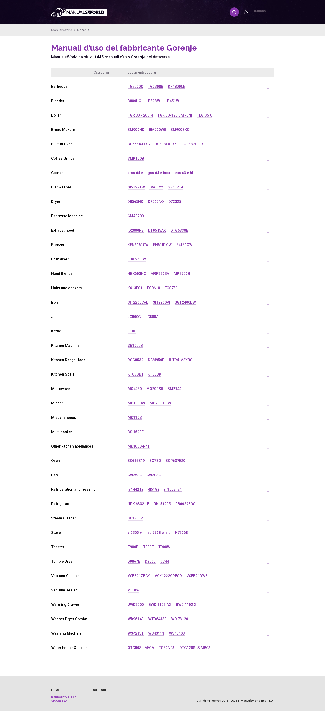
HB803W (153, 101)
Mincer (57, 403)
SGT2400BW (185, 302)
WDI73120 (180, 619)
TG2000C (135, 86)
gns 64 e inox (159, 173)
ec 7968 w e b (159, 532)
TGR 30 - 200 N (140, 115)
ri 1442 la (135, 489)
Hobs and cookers (67, 288)
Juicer (56, 317)
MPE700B (182, 273)
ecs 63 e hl (184, 173)
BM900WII (157, 129)
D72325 (175, 201)
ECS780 (171, 288)
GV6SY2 (156, 187)
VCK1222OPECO (169, 576)
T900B (133, 547)
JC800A (152, 317)
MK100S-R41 (139, 446)
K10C (132, 331)
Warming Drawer (65, 604)
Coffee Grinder (64, 158)
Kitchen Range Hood (68, 360)
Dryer (56, 201)
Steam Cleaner (63, 518)
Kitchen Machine (65, 345)
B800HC (134, 101)
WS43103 (177, 633)
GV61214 (175, 187)
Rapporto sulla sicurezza (64, 699)
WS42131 (136, 633)
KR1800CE (177, 86)
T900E (148, 547)
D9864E (134, 561)
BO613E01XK (166, 144)
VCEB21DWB (198, 576)
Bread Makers (63, 129)
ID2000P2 (136, 230)
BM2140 (175, 388)
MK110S (135, 417)
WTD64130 (157, 619)
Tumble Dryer (62, 561)
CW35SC (135, 475)
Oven (55, 460)
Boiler (56, 115)
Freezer (57, 245)
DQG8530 (136, 360)
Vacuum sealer (64, 590)
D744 (165, 561)
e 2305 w (135, 532)
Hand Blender (62, 273)
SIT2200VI (161, 302)
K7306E (181, 532)
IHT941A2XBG (181, 360)
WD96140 (136, 619)
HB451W (172, 101)
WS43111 (156, 633)
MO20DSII (154, 388)
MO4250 (135, 388)
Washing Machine (66, 633)
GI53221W (136, 187)
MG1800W (136, 403)
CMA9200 (136, 216)
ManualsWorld (61, 30)
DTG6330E (180, 230)
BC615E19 (136, 460)
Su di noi (99, 690)
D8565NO (136, 201)
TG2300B (156, 86)
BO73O (155, 460)
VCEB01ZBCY (139, 576)
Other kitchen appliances (72, 446)
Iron (54, 302)
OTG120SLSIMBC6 (195, 648)
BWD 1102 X (187, 604)
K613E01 (135, 288)
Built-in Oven (62, 144)
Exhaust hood (62, 230)
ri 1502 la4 (173, 489)
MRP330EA (160, 273)
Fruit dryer (60, 259)
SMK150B (136, 158)
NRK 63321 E (138, 504)
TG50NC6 (167, 648)
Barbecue (59, 86)
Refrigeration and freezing (74, 489)
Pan (54, 475)
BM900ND (136, 129)
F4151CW (185, 245)
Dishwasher (61, 187)
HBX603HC (137, 273)
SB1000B (135, 345)
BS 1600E (136, 432)
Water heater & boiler (69, 648)
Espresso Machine (67, 216)
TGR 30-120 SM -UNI (175, 115)
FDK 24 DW (137, 259)
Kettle (56, 331)
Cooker (57, 173)
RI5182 (153, 489)
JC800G (134, 317)
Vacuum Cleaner (65, 576)
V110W (133, 590)
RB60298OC (185, 504)
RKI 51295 (162, 504)
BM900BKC (180, 129)
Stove (56, 532)
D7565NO (156, 201)
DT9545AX (157, 230)
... (268, 86)
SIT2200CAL (138, 302)
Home (55, 690)
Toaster (57, 547)
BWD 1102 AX (160, 604)
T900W (164, 547)
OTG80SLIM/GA (141, 648)
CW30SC (154, 475)
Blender (57, 101)
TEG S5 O (205, 115)
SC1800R (135, 518)
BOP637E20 (176, 460)
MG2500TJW (160, 403)
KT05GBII (135, 374)
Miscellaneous (63, 417)
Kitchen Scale (62, 374)
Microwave (60, 388)
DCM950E (156, 360)
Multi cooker (62, 432)
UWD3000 (136, 604)
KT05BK (154, 374)
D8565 (150, 561)
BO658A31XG (139, 144)
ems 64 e (135, 173)
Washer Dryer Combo (69, 619)
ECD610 (154, 288)
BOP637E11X (192, 144)
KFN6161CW (138, 245)
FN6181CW (162, 245)
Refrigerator (61, 504)
